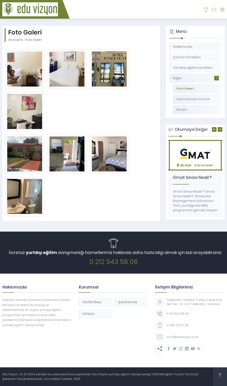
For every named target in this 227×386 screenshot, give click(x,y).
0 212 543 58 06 (113, 261)
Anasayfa (15, 40)
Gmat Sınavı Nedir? (192, 177)
